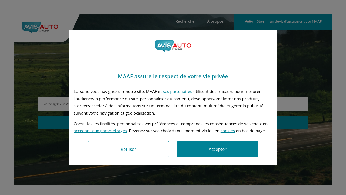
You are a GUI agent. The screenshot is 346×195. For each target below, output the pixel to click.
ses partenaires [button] (177, 91)
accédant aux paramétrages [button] (100, 130)
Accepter (217, 149)
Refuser (128, 149)
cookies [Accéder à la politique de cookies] (228, 130)
